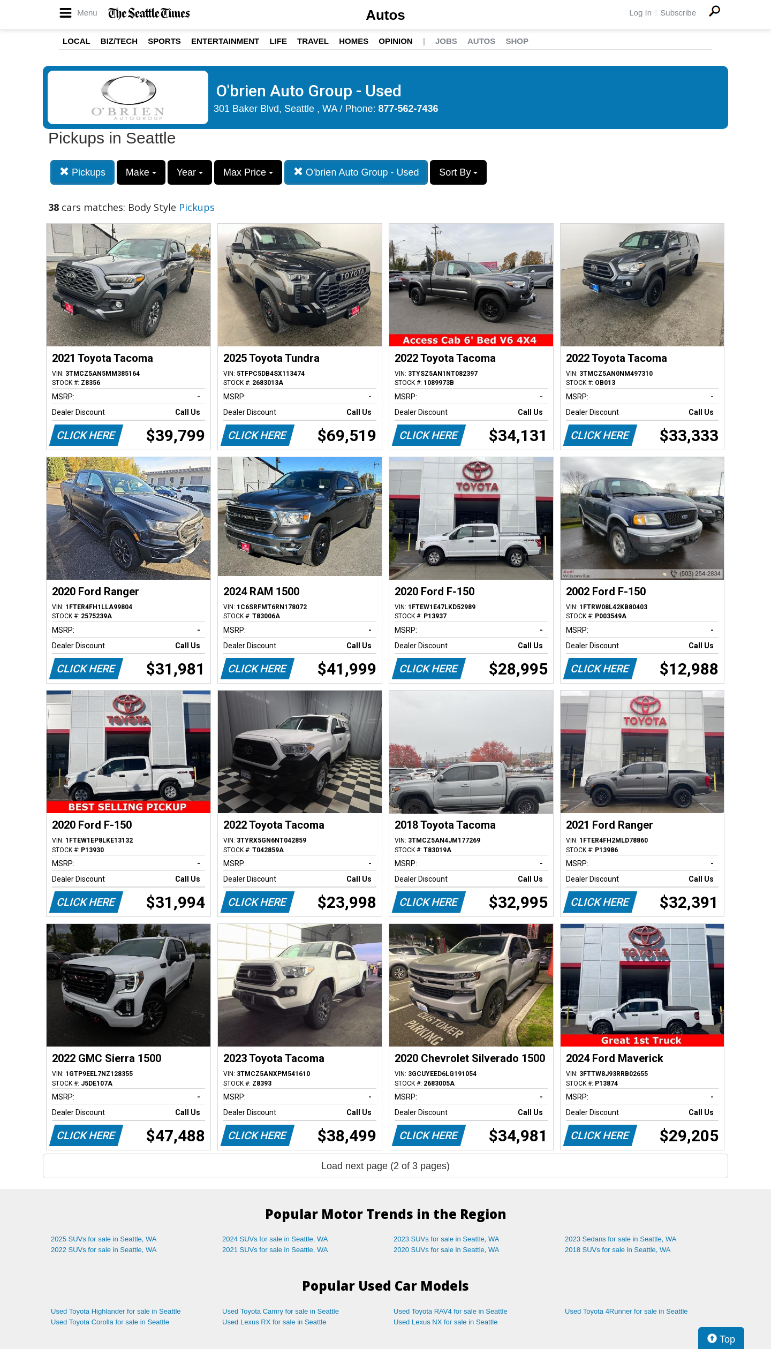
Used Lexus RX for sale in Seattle (274, 1322)
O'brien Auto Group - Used (356, 172)
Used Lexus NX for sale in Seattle (445, 1322)
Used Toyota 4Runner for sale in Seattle (626, 1311)
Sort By (458, 172)
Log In (640, 12)
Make (141, 172)
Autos (385, 15)
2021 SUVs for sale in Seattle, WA (275, 1250)
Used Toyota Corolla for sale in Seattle (110, 1322)
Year (190, 172)
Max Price (248, 172)
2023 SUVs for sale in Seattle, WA (447, 1239)
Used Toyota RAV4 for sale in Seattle (451, 1311)
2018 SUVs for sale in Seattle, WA (618, 1250)
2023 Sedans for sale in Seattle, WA (620, 1239)
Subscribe (678, 12)
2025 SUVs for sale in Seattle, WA (104, 1239)
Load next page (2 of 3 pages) (385, 1166)
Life (278, 41)
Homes (353, 41)
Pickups (82, 172)
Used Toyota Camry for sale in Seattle (280, 1311)
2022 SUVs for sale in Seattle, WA (104, 1250)
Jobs (446, 41)
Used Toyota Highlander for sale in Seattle (116, 1311)
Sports (164, 41)
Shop (516, 41)
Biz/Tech (119, 41)
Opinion (395, 41)
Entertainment (225, 41)
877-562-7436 (409, 108)
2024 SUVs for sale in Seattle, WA (275, 1239)
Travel (313, 41)
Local (76, 41)
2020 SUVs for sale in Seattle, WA (447, 1250)
